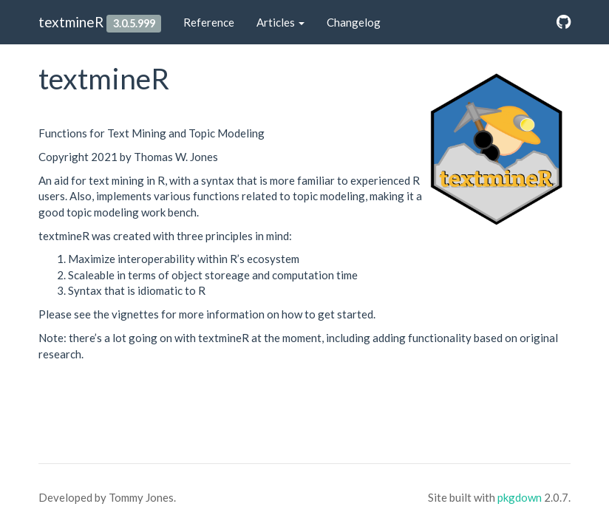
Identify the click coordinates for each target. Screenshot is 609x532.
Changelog (354, 22)
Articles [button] (280, 22)
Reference (208, 22)
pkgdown (519, 497)
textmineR (70, 21)
